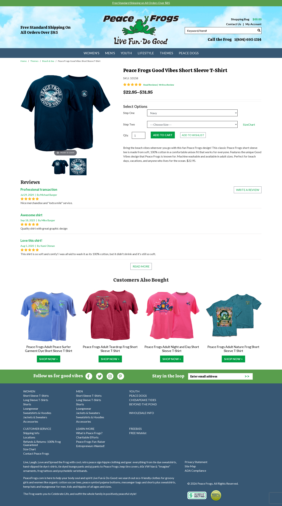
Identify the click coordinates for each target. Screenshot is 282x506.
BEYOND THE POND (143, 404)
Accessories (30, 421)
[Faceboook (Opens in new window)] (89, 376)
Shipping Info (31, 433)
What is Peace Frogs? (89, 433)
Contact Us (233, 24)
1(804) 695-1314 (247, 39)
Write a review (247, 189)
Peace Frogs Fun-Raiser (90, 441)
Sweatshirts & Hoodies (37, 413)
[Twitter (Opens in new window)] (99, 376)
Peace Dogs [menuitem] (189, 53)
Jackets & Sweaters (35, 417)
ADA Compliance (195, 470)
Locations (29, 437)
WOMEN (29, 391)
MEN (79, 391)
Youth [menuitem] (126, 53)
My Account (253, 24)
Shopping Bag (246, 19)
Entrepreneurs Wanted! (90, 446)
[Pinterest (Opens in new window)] (120, 376)
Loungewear (30, 408)
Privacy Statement (196, 462)
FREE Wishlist (137, 433)
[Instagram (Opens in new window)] (110, 376)
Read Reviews (150, 84)
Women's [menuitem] (91, 53)
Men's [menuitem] (110, 53)
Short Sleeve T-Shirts (36, 395)
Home (24, 61)
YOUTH (134, 391)
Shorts (27, 404)
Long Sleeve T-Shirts (35, 400)
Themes (34, 61)
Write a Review (166, 84)
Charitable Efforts (87, 437)
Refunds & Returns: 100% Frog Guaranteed (42, 443)
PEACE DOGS (138, 395)
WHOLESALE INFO (141, 413)
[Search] (258, 30)
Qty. (125, 135)
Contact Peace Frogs (36, 453)
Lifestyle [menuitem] (146, 53)
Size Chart (29, 449)
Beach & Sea (48, 61)
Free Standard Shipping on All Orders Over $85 (45, 30)
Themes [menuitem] (166, 53)
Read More (141, 266)
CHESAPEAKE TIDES (142, 400)
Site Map (190, 466)
